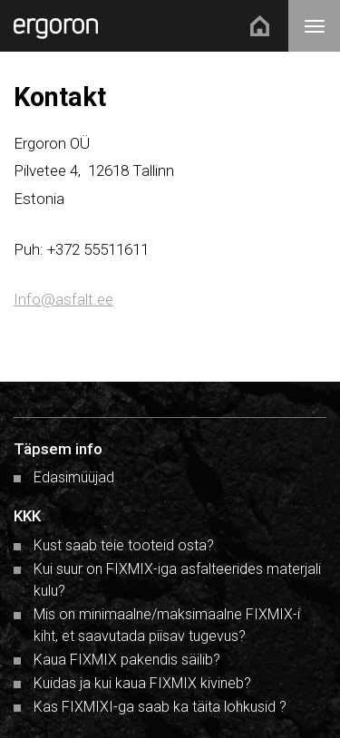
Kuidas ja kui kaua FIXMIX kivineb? (142, 683)
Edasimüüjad (74, 477)
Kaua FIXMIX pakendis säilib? (127, 659)
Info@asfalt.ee (63, 299)
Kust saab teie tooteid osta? (124, 545)
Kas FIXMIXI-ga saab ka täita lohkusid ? (160, 706)
